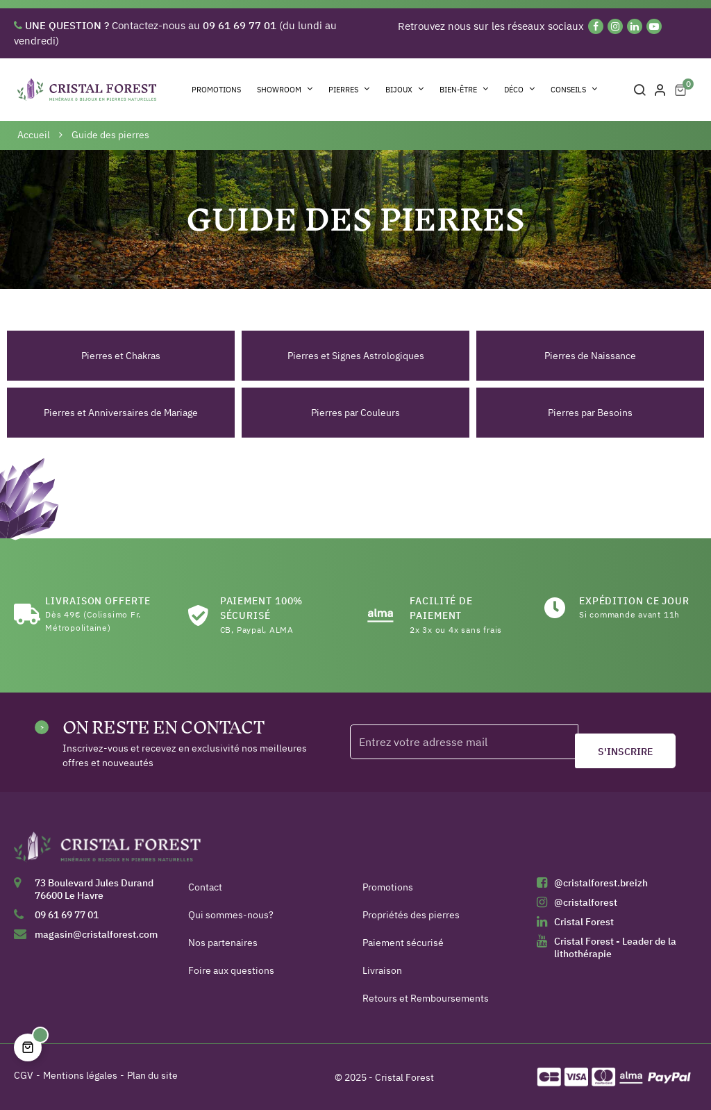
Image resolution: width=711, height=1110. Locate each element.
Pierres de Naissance (590, 355)
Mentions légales (80, 1075)
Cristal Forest (584, 922)
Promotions (387, 887)
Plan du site (152, 1075)
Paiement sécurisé (403, 942)
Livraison (382, 970)
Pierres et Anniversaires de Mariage (121, 412)
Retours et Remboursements (425, 998)
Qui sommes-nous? (231, 915)
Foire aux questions (231, 970)
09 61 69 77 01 (67, 915)
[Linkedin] (634, 26)
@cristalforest (585, 902)
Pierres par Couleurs (355, 412)
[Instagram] (615, 26)
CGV (23, 1075)
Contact (205, 887)
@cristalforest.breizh (601, 883)
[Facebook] (595, 26)
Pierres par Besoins (590, 412)
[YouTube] (654, 26)
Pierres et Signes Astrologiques (355, 355)
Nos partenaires (223, 942)
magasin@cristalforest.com (96, 934)
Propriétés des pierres (411, 915)
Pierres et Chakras (120, 355)
